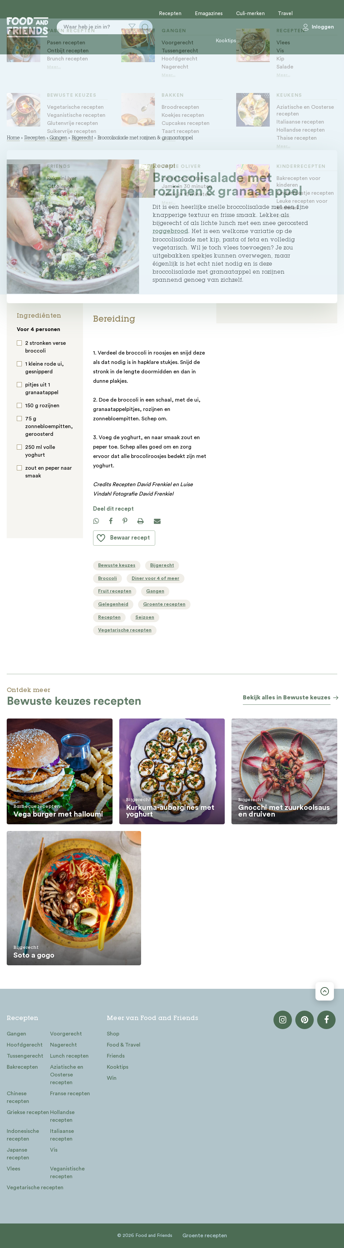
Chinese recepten (18, 1097)
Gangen (58, 138)
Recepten (170, 13)
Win (112, 1078)
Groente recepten (204, 1235)
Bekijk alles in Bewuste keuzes (287, 697)
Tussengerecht (25, 1056)
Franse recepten (70, 1093)
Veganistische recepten (67, 1172)
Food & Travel (123, 1045)
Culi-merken (250, 13)
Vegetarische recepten (35, 1187)
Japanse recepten (18, 1153)
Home (13, 138)
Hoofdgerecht (25, 1045)
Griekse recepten (28, 1112)
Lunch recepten (69, 1056)
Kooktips (226, 40)
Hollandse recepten (62, 1116)
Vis (53, 1150)
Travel (285, 13)
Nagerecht (63, 1045)
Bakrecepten (22, 1067)
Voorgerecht (66, 1033)
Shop (113, 1033)
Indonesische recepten (23, 1135)
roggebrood (170, 232)
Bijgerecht (82, 138)
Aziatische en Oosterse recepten (66, 1074)
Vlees (13, 1168)
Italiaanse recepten (62, 1135)
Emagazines (209, 13)
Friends (116, 1056)
